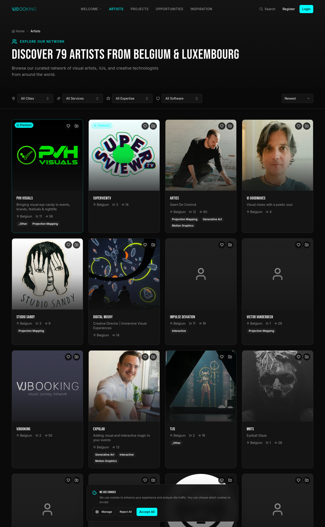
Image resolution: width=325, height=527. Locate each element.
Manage (103, 512)
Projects (140, 9)
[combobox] (35, 98)
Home (18, 31)
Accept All (147, 512)
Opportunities (169, 9)
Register (289, 9)
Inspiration (201, 9)
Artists (116, 9)
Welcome (91, 9)
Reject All (126, 511)
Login (306, 9)
